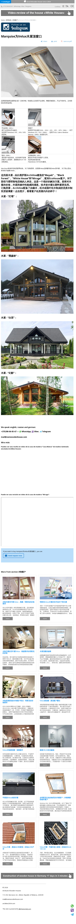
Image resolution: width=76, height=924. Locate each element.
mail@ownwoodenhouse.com (13, 899)
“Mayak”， (50, 175)
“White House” (20, 178)
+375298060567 (7, 6)
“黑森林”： (13, 255)
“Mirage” (36, 178)
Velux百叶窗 (55, 168)
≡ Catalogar (5, 2)
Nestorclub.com (26, 909)
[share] (44, 41)
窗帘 (48, 168)
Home (3, 20)
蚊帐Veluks (11, 170)
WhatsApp (17, 6)
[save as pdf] (66, 41)
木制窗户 (15, 20)
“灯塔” (11, 196)
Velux (42, 168)
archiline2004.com (9, 903)
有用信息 (8, 20)
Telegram (28, 6)
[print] (54, 41)
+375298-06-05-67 (8, 431)
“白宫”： (12, 317)
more (8, 619)
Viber (22, 6)
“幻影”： (12, 373)
